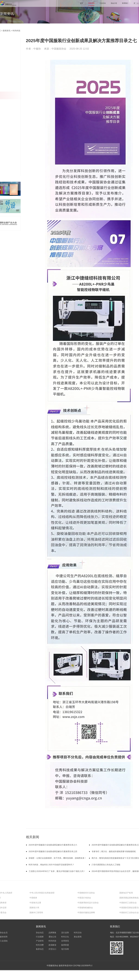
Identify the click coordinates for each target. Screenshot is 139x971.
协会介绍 (114, 3)
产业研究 (40, 941)
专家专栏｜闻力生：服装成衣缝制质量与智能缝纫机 (114, 851)
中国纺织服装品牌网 (86, 912)
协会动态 (40, 932)
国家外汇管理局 (36, 912)
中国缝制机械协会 (85, 907)
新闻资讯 (91, 3)
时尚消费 (40, 945)
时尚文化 (65, 937)
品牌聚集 (52, 932)
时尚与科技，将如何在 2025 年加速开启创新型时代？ (51, 865)
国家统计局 (34, 907)
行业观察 (40, 937)
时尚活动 (78, 932)
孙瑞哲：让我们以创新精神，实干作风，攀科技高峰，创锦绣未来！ (57, 858)
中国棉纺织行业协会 (86, 893)
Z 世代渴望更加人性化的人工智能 (106, 865)
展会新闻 (78, 937)
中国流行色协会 (84, 898)
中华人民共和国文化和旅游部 (42, 893)
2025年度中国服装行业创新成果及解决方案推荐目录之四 (53, 851)
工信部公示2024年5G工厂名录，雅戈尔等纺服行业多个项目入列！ (57, 871)
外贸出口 (52, 949)
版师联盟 (65, 945)
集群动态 (40, 949)
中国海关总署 (35, 903)
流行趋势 (65, 932)
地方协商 (65, 949)
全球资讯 (65, 941)
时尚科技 (16, 31)
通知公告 (52, 937)
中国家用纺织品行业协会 (88, 903)
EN (137, 3)
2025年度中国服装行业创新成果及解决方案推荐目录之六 (53, 845)
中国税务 (33, 898)
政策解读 (52, 945)
